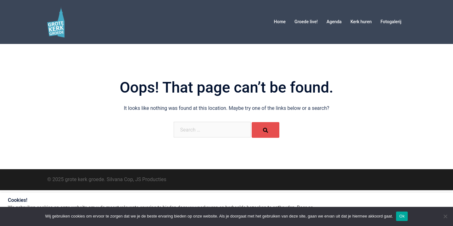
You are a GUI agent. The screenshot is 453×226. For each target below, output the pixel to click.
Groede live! (306, 21)
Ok (402, 216)
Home (280, 21)
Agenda (334, 21)
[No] (445, 216)
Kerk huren (361, 21)
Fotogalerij (390, 21)
